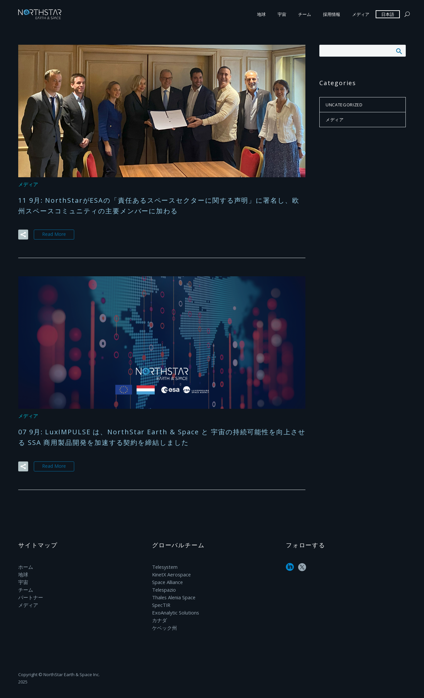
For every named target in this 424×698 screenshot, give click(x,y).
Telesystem (164, 566)
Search (399, 51)
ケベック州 (163, 624)
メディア (360, 14)
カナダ (159, 617)
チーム (304, 14)
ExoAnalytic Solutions (175, 610)
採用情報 (331, 14)
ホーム (25, 566)
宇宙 (282, 14)
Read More (54, 234)
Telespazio (163, 588)
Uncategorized (344, 105)
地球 (261, 14)
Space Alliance (167, 580)
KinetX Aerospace (171, 573)
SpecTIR (161, 602)
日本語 (387, 14)
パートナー (29, 595)
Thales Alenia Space (173, 595)
